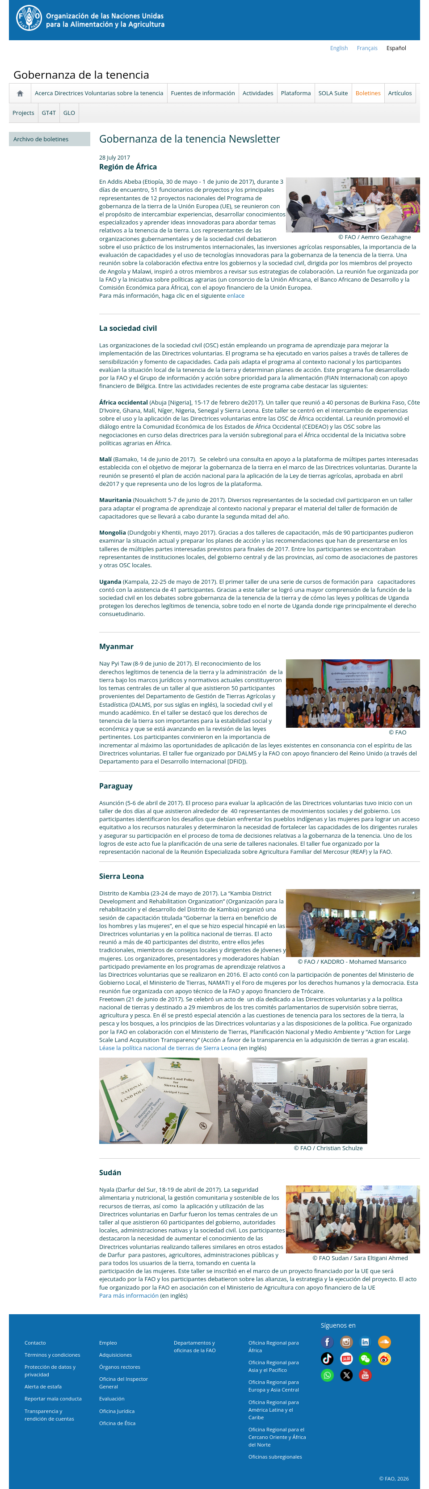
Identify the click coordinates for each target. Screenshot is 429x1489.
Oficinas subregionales (275, 1456)
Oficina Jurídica (117, 1411)
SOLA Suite (333, 93)
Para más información (129, 1295)
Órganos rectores (119, 1366)
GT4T (49, 113)
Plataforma (296, 93)
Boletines (368, 93)
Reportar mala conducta (53, 1398)
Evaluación (112, 1398)
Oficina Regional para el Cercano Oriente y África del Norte (277, 1437)
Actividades (258, 93)
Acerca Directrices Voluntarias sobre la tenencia (99, 93)
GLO (69, 113)
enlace (235, 295)
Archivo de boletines (40, 139)
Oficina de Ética (117, 1423)
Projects (23, 113)
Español (396, 48)
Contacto (35, 1342)
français (367, 48)
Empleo (108, 1342)
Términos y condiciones (52, 1354)
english (339, 48)
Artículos (400, 93)
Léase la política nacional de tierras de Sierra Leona (168, 1048)
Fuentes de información (203, 93)
